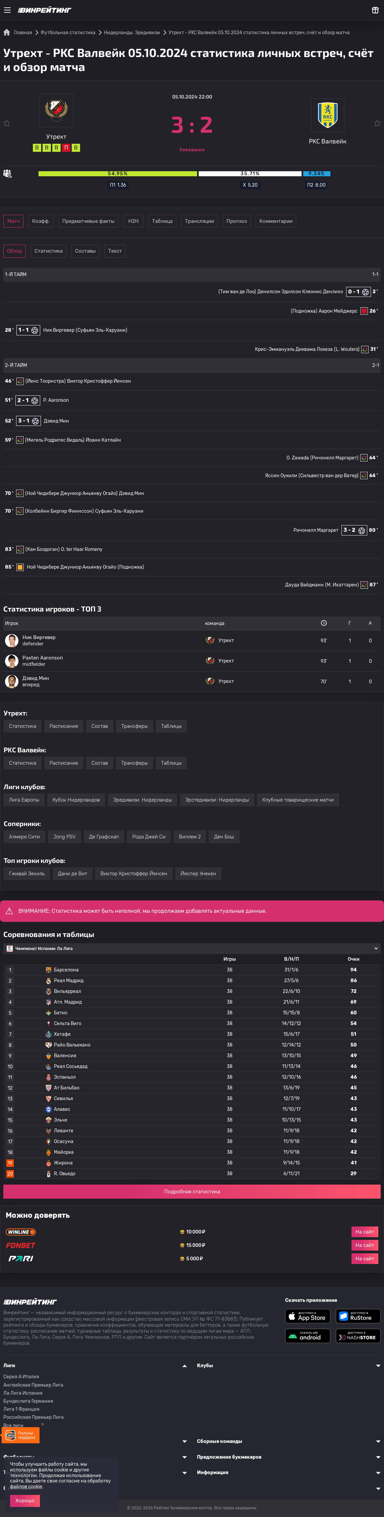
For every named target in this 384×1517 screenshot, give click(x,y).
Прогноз (320, 221)
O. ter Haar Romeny (82, 549)
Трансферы (134, 726)
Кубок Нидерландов (76, 800)
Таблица (227, 221)
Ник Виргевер (58, 330)
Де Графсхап (104, 837)
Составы (116, 251)
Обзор (23, 251)
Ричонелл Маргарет (316, 530)
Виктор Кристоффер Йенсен (99, 381)
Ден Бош (224, 837)
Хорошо (25, 1501)
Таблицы (171, 726)
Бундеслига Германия (28, 1401)
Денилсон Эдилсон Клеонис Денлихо (300, 292)
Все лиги (13, 1426)
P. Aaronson (56, 400)
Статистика (70, 251)
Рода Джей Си (149, 837)
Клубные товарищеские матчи (298, 800)
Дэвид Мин (56, 421)
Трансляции (273, 221)
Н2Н (181, 221)
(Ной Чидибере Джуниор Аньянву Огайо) (71, 493)
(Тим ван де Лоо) (237, 292)
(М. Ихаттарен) (342, 585)
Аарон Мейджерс (338, 311)
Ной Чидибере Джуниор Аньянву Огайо (71, 567)
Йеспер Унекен (198, 874)
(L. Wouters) (347, 349)
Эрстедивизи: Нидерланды (217, 800)
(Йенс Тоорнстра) (45, 381)
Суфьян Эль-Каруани (119, 511)
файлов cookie (26, 1487)
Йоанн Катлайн (103, 440)
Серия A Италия (21, 1377)
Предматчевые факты (126, 221)
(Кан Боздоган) (42, 549)
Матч (24, 221)
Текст (163, 251)
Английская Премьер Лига (33, 1385)
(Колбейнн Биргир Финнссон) (59, 511)
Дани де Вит (72, 874)
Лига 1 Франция (21, 1409)
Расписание (64, 726)
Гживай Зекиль (27, 874)
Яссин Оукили (281, 476)
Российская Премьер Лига (33, 1417)
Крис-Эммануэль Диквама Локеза (294, 349)
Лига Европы (24, 800)
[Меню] (7, 10)
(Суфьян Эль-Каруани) (101, 330)
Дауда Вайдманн (304, 585)
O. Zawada (297, 458)
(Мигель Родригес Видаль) (54, 440)
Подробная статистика (192, 1192)
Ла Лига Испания (23, 1393)
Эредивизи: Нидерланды (142, 800)
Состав (99, 726)
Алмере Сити (24, 837)
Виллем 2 (190, 837)
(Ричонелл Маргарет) (334, 458)
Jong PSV (64, 837)
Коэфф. (70, 221)
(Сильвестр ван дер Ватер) (329, 476)
